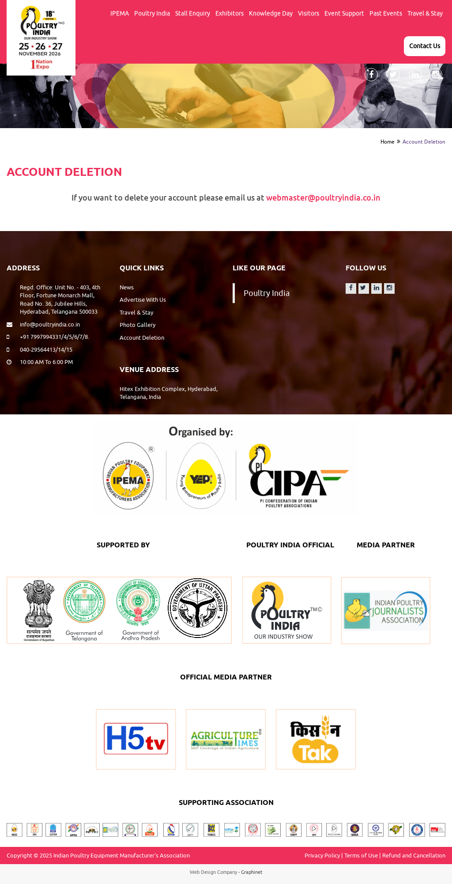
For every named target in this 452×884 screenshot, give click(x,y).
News (127, 287)
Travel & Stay (425, 13)
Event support (344, 13)
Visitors (308, 13)
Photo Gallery (137, 324)
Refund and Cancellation (413, 855)
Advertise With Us (143, 299)
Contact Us (424, 45)
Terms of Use (361, 855)
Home (387, 141)
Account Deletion (424, 141)
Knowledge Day (271, 13)
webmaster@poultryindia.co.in (323, 197)
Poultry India (152, 13)
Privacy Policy (322, 855)
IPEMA (119, 13)
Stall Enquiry (192, 13)
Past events (385, 13)
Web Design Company (213, 872)
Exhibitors (229, 13)
